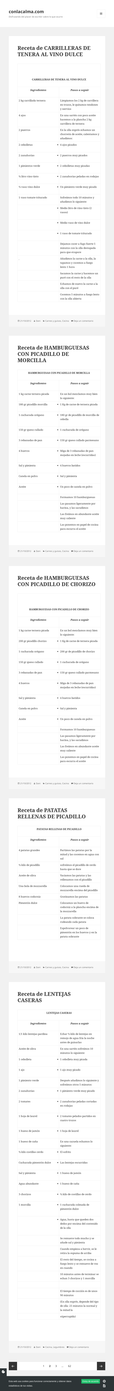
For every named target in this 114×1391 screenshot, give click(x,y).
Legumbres (58, 1347)
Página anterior (13, 1366)
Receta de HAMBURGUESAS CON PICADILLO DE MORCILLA (53, 354)
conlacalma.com (26, 11)
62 (70, 1365)
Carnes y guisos (53, 320)
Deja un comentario (83, 320)
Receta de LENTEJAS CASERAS (44, 997)
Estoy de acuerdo (91, 1381)
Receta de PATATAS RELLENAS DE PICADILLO (52, 813)
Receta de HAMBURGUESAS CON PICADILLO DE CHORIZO (57, 581)
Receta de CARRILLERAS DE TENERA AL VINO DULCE (54, 51)
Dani (38, 320)
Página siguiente (101, 1366)
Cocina (65, 320)
